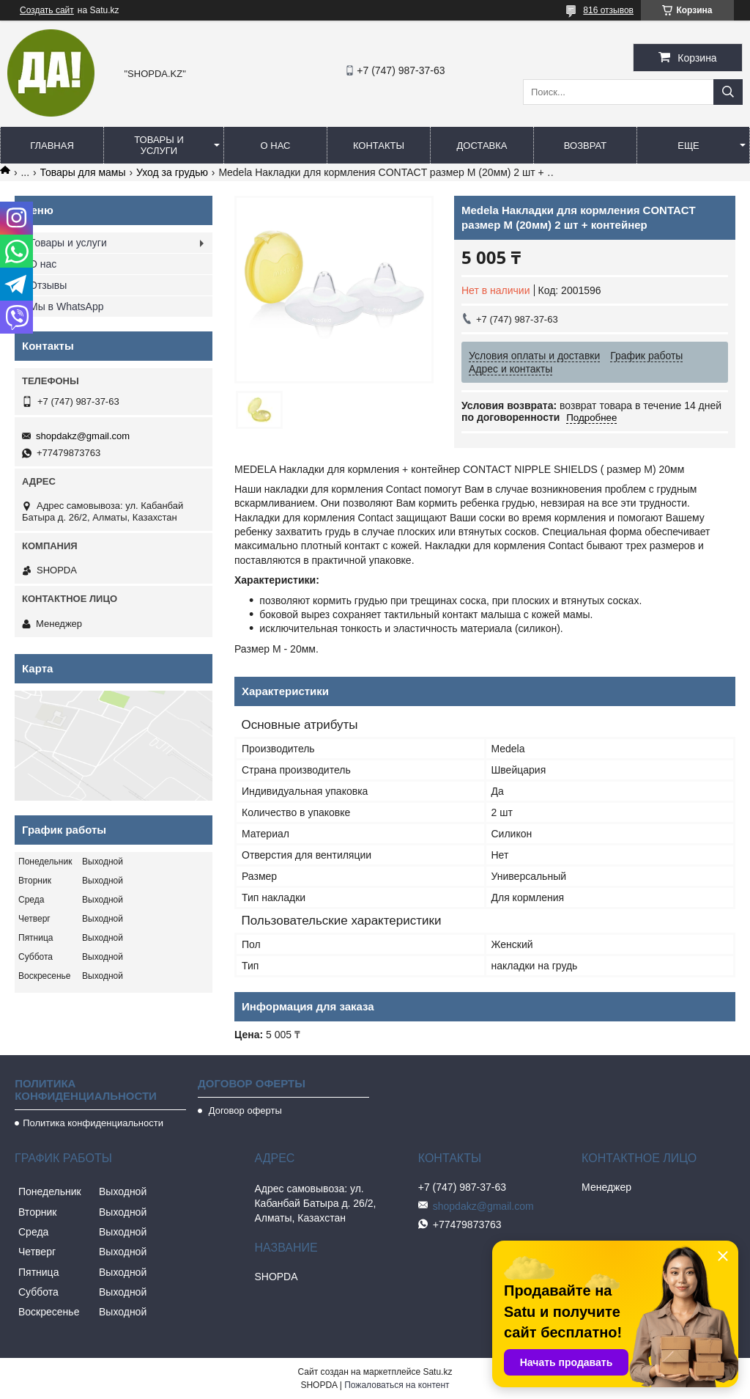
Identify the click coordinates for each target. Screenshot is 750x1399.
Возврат (585, 145)
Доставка (482, 145)
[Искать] (728, 92)
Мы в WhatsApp (66, 306)
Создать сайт (47, 10)
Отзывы (48, 285)
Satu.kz (437, 1372)
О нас (276, 145)
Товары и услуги (159, 145)
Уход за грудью (172, 172)
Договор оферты (244, 1110)
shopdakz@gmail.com (83, 435)
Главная (52, 145)
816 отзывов (608, 10)
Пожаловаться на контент (396, 1385)
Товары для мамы (83, 172)
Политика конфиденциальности (93, 1122)
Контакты (378, 145)
